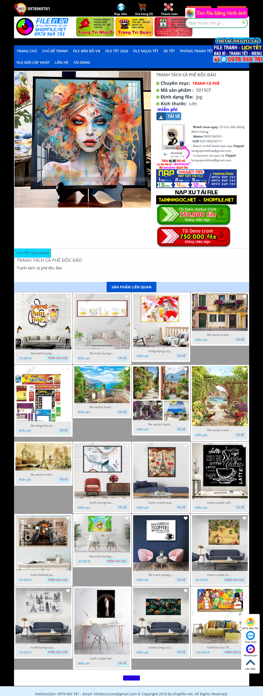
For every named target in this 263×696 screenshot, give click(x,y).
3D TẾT (169, 51)
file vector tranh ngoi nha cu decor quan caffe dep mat (219, 335)
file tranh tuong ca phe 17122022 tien (160, 575)
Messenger (250, 650)
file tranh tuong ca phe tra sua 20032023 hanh (102, 353)
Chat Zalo (250, 637)
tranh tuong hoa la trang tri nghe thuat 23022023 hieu (102, 502)
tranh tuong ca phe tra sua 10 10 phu (43, 647)
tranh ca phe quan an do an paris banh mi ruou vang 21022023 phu (160, 502)
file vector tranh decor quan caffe (102, 407)
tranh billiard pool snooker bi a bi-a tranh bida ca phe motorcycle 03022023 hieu (43, 575)
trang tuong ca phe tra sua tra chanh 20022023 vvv (160, 351)
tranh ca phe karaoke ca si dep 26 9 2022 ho (102, 658)
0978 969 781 (250, 623)
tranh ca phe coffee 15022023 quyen (219, 502)
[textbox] (216, 23)
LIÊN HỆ (61, 62)
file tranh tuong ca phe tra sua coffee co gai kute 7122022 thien (102, 556)
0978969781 (32, 9)
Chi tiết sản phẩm (32, 253)
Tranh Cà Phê (205, 83)
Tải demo (81, 62)
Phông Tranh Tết (196, 51)
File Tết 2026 (116, 51)
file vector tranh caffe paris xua (43, 474)
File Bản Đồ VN (86, 51)
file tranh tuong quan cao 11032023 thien (43, 353)
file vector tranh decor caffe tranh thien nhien (219, 430)
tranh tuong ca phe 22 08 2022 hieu (160, 647)
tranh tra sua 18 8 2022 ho (219, 647)
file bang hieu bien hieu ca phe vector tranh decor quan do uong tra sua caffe (43, 425)
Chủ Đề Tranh (55, 51)
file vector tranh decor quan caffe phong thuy (160, 424)
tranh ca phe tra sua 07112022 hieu (219, 575)
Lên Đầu (250, 664)
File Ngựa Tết (145, 51)
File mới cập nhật (33, 62)
